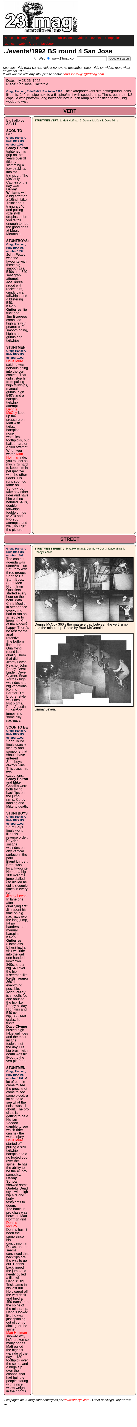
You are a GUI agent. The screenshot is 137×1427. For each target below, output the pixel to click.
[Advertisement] (83, 63)
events (96, 38)
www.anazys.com (76, 1400)
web (22, 43)
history (22, 38)
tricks (48, 38)
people (36, 38)
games (10, 43)
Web (42, 58)
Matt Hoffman (14, 455)
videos (82, 38)
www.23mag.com (64, 58)
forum (33, 43)
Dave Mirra (14, 361)
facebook (47, 43)
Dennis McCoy (11, 411)
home (9, 38)
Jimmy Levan (16, 896)
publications (64, 38)
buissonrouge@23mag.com (84, 74)
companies (113, 38)
